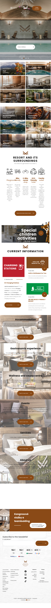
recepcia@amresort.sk (43, 586)
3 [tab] (26, 58)
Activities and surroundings (5, 587)
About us (12, 582)
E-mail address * (7, 544)
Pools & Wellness (21, 47)
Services (4, 583)
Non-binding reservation (5, 594)
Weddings (13, 576)
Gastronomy (5, 581)
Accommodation (6, 576)
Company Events (14, 578)
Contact (4, 596)
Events (4, 585)
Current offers (6, 574)
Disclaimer (35, 603)
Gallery (4, 589)
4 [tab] (28, 58)
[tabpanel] (25, 30)
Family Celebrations (15, 574)
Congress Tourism (14, 580)
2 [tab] (24, 58)
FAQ (3, 591)
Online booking (37, 8)
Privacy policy (13, 585)
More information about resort (24, 221)
